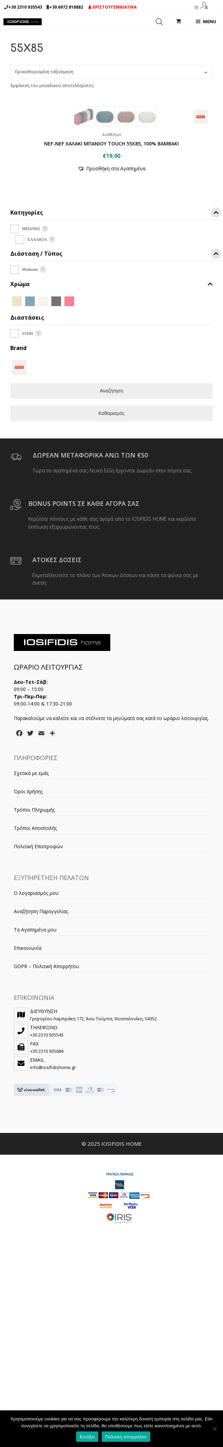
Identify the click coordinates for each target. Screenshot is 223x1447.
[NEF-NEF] (19, 504)
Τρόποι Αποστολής (35, 966)
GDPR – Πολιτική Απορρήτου (46, 1104)
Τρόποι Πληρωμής (34, 947)
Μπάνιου (30, 407)
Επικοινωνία (27, 1085)
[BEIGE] (16, 438)
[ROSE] (69, 438)
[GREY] (56, 438)
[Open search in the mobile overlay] (159, 21)
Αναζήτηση (111, 528)
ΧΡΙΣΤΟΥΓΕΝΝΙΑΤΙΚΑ (112, 7)
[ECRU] (43, 438)
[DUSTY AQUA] (30, 438)
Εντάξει (87, 1436)
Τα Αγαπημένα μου (35, 1067)
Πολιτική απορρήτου (125, 1436)
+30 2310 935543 (25, 7)
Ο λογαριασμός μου (36, 1031)
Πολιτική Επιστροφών (38, 984)
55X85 (27, 471)
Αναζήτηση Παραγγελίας (41, 1049)
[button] (111, 306)
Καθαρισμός (111, 551)
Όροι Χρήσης (28, 929)
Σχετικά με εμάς (31, 911)
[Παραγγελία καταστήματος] (111, 72)
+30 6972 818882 (66, 7)
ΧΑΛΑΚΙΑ (37, 377)
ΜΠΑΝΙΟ (31, 366)
